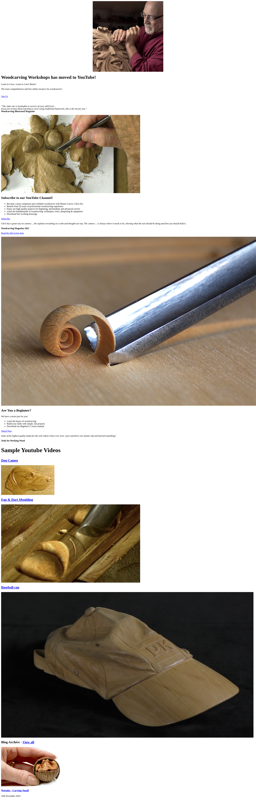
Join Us (4, 96)
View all (28, 742)
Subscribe (5, 219)
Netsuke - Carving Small (15, 790)
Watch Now (6, 431)
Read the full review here (12, 233)
